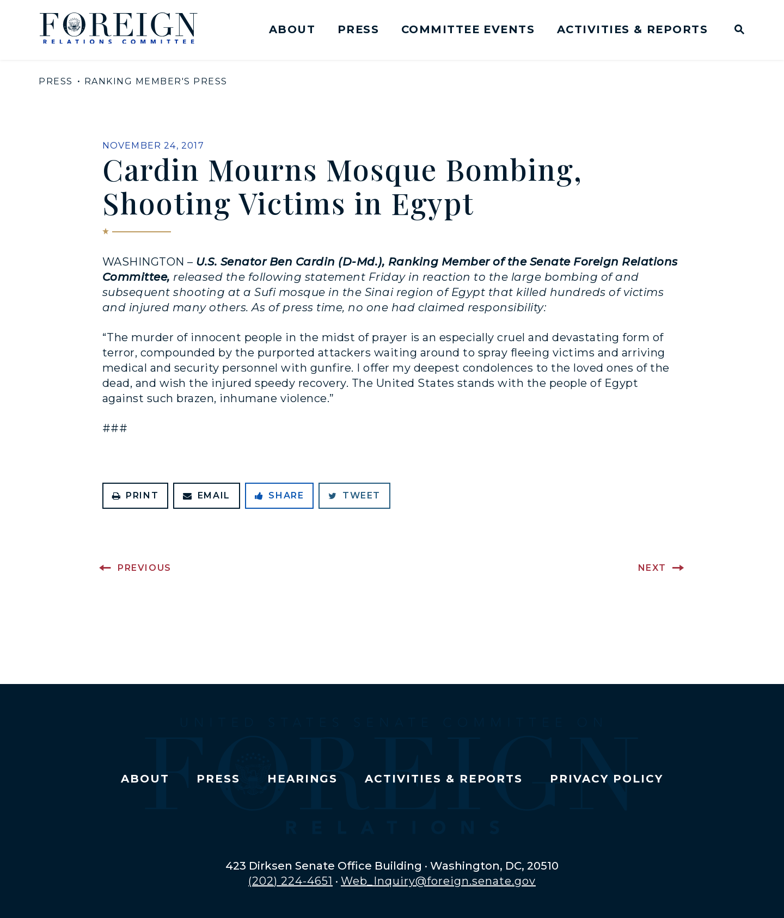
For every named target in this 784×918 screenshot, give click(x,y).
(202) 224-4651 (290, 881)
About (292, 29)
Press (358, 29)
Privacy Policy (606, 778)
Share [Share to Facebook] (279, 495)
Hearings (302, 778)
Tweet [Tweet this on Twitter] (354, 495)
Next (652, 568)
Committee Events (468, 29)
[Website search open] (737, 30)
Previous (144, 568)
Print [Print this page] (135, 495)
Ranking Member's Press (156, 81)
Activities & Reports (632, 29)
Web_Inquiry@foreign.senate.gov (438, 881)
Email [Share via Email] (206, 495)
